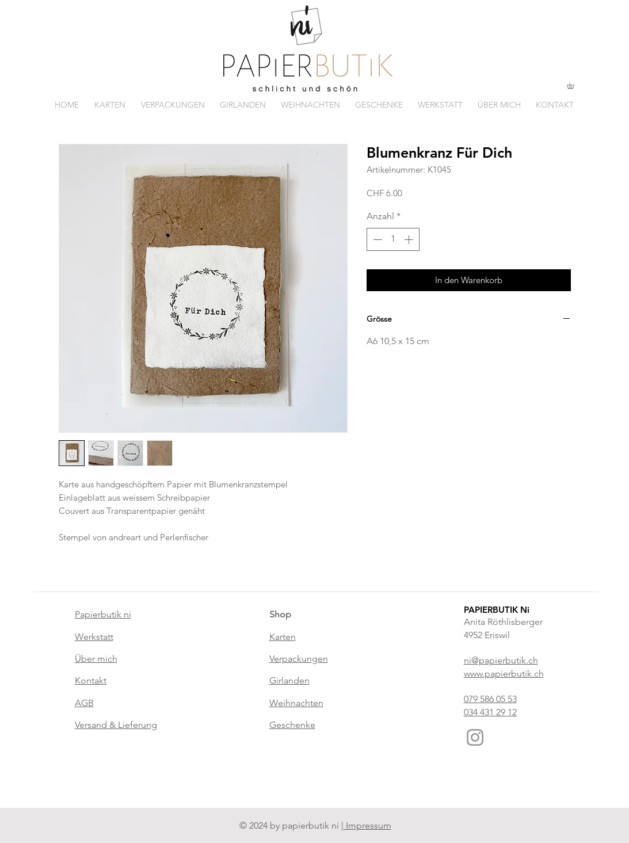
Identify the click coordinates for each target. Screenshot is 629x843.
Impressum (367, 825)
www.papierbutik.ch (504, 673)
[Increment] (410, 239)
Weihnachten (296, 702)
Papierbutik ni (103, 614)
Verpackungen (298, 658)
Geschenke (292, 724)
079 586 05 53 (490, 698)
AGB (84, 702)
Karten (282, 636)
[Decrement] (376, 239)
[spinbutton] (393, 239)
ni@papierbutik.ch (501, 660)
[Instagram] (475, 737)
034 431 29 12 (490, 712)
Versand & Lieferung (116, 724)
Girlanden (289, 680)
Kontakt (90, 680)
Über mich (96, 658)
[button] (573, 86)
